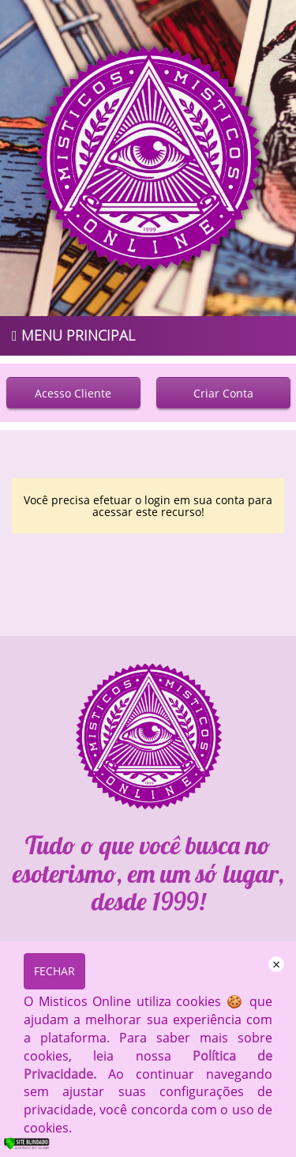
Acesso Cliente (73, 393)
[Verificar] (37, 1147)
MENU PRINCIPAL (73, 335)
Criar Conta (223, 393)
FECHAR (54, 970)
